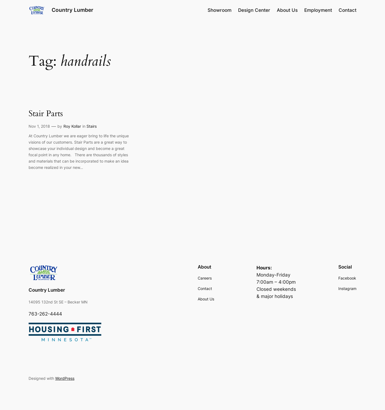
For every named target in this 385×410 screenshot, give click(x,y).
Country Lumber (72, 10)
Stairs (92, 126)
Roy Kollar (72, 126)
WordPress (64, 378)
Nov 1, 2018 (39, 126)
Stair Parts (46, 114)
